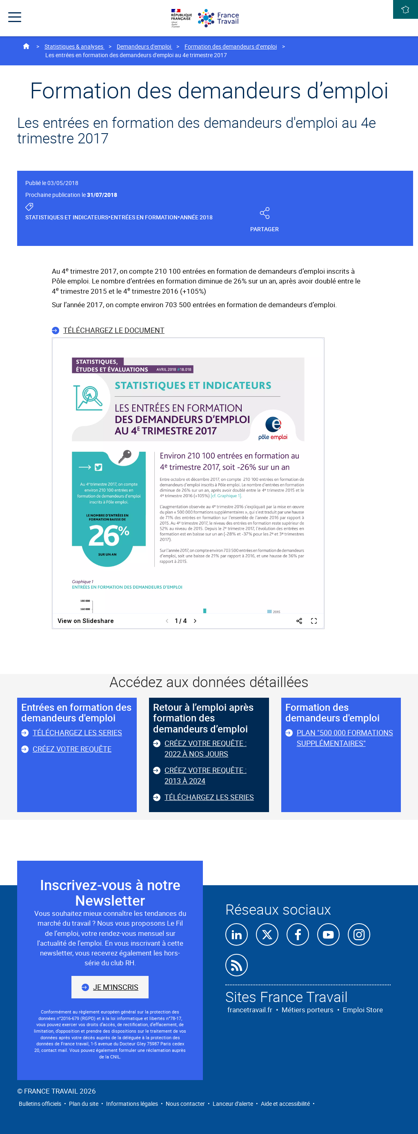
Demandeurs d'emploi (144, 46)
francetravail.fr (249, 1009)
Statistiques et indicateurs (66, 217)
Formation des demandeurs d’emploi (231, 46)
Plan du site (83, 1103)
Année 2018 (196, 217)
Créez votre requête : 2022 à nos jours (206, 748)
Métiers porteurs (308, 1009)
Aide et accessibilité (285, 1103)
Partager (264, 220)
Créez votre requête (72, 749)
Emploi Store (363, 1009)
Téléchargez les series (77, 732)
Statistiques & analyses (74, 46)
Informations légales (132, 1103)
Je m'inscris (115, 987)
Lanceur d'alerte (233, 1103)
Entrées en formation (144, 217)
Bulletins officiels (40, 1103)
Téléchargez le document (114, 330)
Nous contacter (185, 1103)
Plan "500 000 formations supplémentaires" (345, 738)
